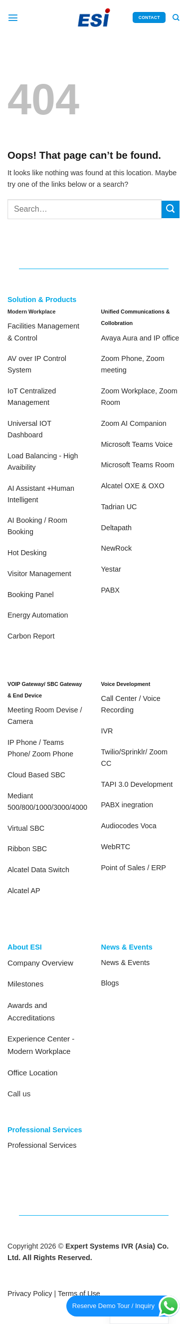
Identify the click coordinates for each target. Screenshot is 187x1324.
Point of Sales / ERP (133, 868)
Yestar (111, 569)
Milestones (25, 984)
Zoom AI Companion (134, 423)
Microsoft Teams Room (138, 465)
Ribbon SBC (27, 849)
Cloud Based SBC (36, 775)
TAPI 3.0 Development (137, 784)
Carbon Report (30, 636)
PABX (110, 590)
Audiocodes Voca (129, 826)
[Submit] (171, 210)
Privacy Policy (29, 1294)
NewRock (116, 548)
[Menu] (12, 17)
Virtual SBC (25, 828)
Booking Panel (30, 595)
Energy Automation (37, 615)
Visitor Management (39, 574)
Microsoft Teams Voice (137, 444)
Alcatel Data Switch (38, 870)
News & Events (125, 963)
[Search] (176, 17)
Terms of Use (79, 1294)
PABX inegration (127, 805)
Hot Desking (26, 553)
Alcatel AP (23, 891)
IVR (107, 731)
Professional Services (41, 1145)
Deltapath (116, 528)
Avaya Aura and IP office (140, 338)
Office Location (32, 1072)
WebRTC (116, 847)
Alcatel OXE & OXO (133, 486)
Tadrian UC (119, 507)
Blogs (110, 983)
